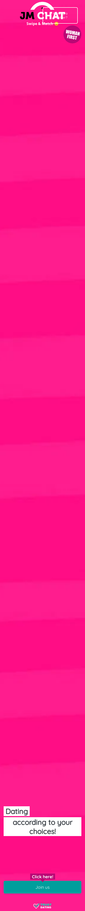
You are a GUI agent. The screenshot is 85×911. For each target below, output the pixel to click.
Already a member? (60, 15)
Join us (42, 887)
